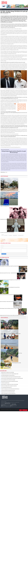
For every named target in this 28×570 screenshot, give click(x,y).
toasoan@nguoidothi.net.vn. (6, 405)
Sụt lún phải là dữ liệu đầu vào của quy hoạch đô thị (7, 375)
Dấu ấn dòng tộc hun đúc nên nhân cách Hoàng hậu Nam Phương (9, 381)
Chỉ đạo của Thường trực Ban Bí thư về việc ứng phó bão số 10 (8, 343)
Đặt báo (21, 410)
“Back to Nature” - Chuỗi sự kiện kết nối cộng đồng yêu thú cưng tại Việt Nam (10, 287)
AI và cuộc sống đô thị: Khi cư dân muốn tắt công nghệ (8, 379)
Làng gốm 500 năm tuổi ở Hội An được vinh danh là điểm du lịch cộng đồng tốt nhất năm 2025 (12, 315)
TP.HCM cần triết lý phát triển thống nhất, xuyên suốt (8, 390)
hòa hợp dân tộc (15, 235)
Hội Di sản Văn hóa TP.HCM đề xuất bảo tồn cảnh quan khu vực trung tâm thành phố (12, 378)
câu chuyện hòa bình (20, 235)
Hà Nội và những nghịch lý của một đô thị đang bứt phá (8, 393)
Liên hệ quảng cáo (25, 410)
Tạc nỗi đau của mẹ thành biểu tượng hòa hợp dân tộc (7, 232)
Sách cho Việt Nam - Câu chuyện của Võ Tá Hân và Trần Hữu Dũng (9, 384)
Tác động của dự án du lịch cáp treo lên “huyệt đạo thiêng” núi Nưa (9, 373)
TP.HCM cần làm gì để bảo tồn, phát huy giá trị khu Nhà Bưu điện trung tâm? (11, 376)
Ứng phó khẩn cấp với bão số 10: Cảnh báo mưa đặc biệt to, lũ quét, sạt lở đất (10, 333)
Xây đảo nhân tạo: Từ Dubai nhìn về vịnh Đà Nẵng (7, 372)
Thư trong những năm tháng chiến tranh (6, 387)
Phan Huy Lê (5, 235)
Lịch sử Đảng (10, 235)
